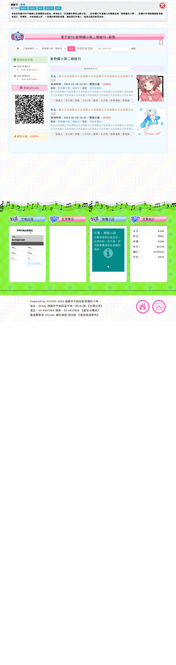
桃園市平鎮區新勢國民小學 (82, 301)
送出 (71, 48)
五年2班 (86, 100)
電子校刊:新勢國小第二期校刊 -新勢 (88, 37)
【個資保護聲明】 (88, 314)
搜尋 (133, 48)
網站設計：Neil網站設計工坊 (19, 308)
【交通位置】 (95, 305)
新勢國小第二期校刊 (69, 88)
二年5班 (86, 134)
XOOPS (52, 301)
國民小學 (49, 8)
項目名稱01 (23, 66)
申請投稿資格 (85, 48)
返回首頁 (143, 307)
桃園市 (23, 8)
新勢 (23, 4)
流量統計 (148, 219)
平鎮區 (32, 8)
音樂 (58, 8)
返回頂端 (159, 307)
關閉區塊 (162, 5)
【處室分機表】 (90, 310)
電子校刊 (15, 8)
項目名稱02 (23, 76)
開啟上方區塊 (161, 42)
